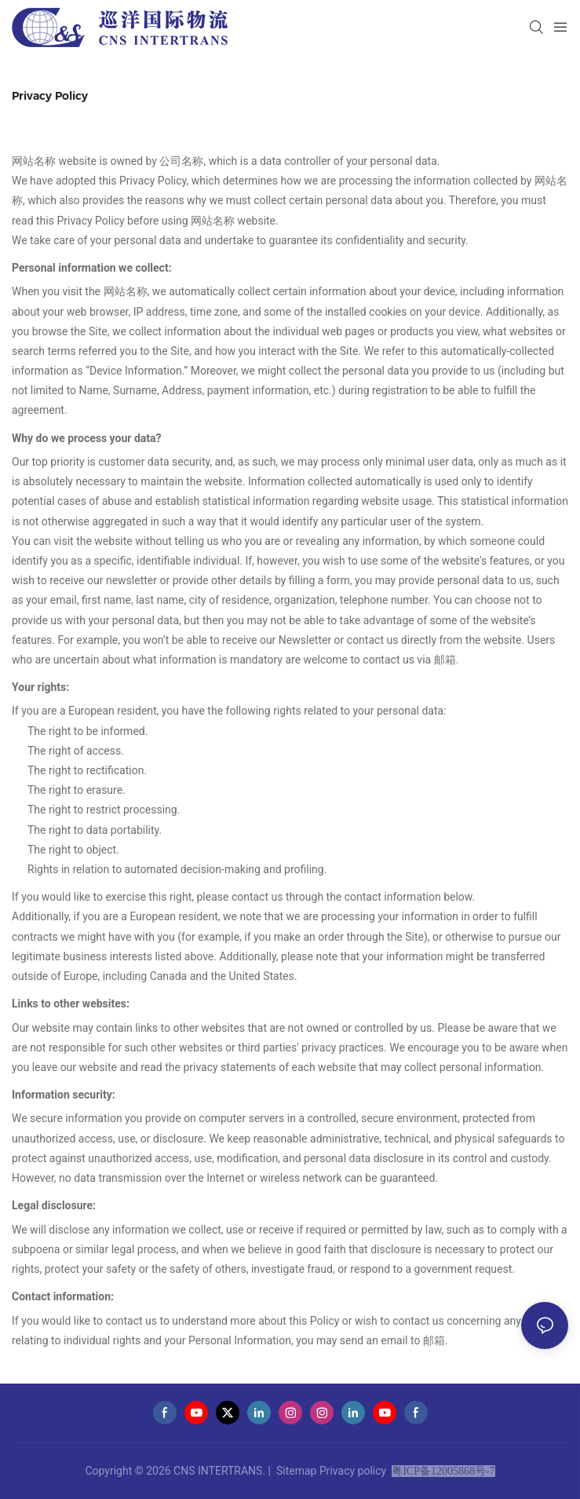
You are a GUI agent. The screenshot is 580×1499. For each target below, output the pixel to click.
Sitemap (296, 1470)
